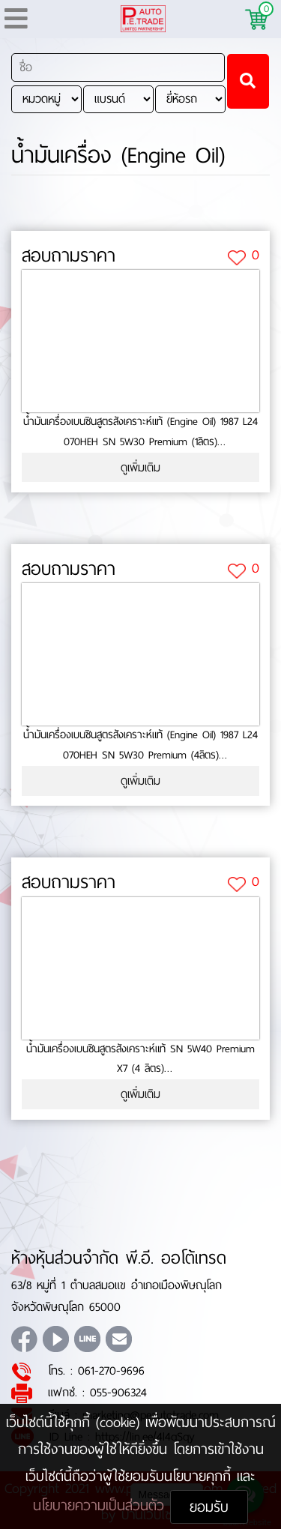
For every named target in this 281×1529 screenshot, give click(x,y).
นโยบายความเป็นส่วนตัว (101, 1505)
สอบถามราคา (68, 255)
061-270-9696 (111, 1370)
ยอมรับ (209, 1507)
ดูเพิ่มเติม (140, 467)
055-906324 (118, 1392)
